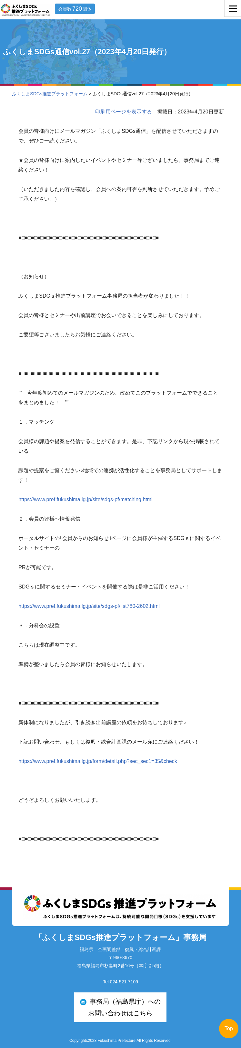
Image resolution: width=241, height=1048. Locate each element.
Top (229, 1028)
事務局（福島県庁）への (120, 1008)
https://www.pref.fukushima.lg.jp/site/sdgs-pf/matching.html (85, 499)
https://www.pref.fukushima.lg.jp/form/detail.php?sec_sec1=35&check (97, 761)
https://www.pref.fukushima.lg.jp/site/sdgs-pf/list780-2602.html (89, 606)
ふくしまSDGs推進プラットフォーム (49, 93)
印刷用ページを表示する (123, 111)
